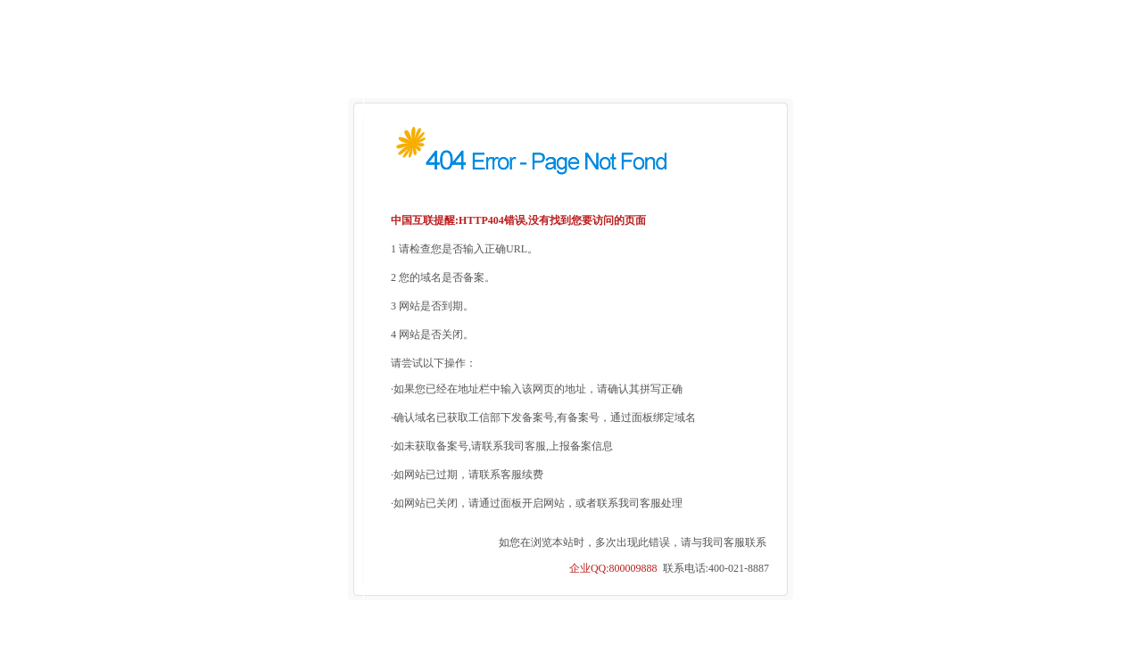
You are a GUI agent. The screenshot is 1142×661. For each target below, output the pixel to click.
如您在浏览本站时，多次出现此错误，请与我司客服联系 (632, 533)
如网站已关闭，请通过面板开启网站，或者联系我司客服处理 (538, 494)
